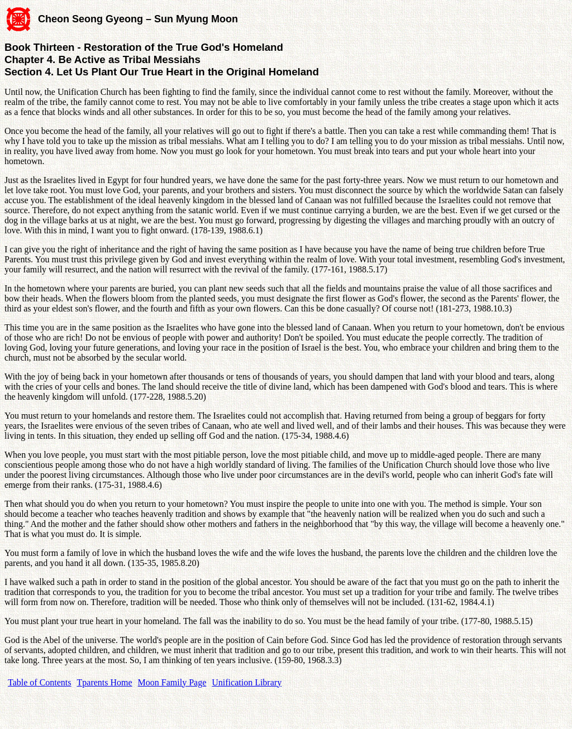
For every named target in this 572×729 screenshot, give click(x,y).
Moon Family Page (172, 682)
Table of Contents (40, 682)
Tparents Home (104, 682)
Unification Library (247, 682)
